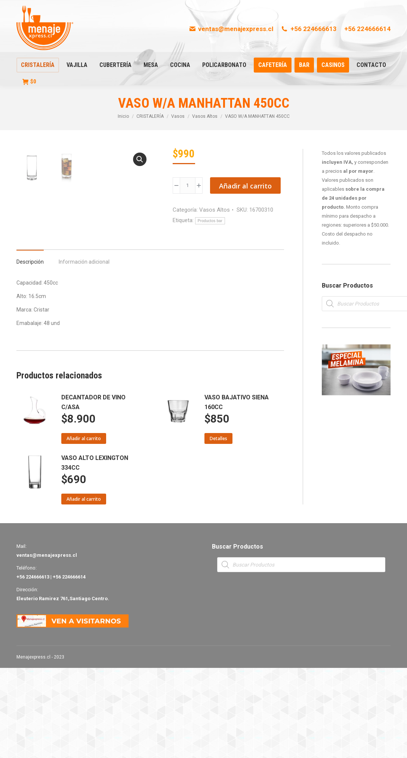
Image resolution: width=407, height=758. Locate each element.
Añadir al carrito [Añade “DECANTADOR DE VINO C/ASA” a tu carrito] (84, 528)
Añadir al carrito (245, 185)
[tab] (30, 348)
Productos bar (210, 221)
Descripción (30, 352)
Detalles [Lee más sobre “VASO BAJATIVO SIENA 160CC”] (218, 528)
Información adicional (84, 352)
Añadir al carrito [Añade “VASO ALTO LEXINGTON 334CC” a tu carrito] (84, 589)
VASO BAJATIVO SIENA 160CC (236, 492)
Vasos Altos (214, 209)
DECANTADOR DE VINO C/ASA (93, 492)
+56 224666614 (367, 29)
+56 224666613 (309, 29)
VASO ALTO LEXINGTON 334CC (94, 552)
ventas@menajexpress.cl (231, 29)
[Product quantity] (187, 185)
